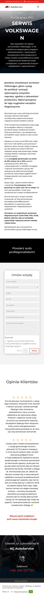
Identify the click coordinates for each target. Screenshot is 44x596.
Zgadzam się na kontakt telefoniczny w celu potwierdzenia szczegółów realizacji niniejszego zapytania (20, 343)
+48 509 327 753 (22, 570)
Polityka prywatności (21, 581)
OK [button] (31, 591)
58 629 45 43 (10, 1)
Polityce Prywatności (21, 592)
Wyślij (34, 350)
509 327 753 (18, 1)
